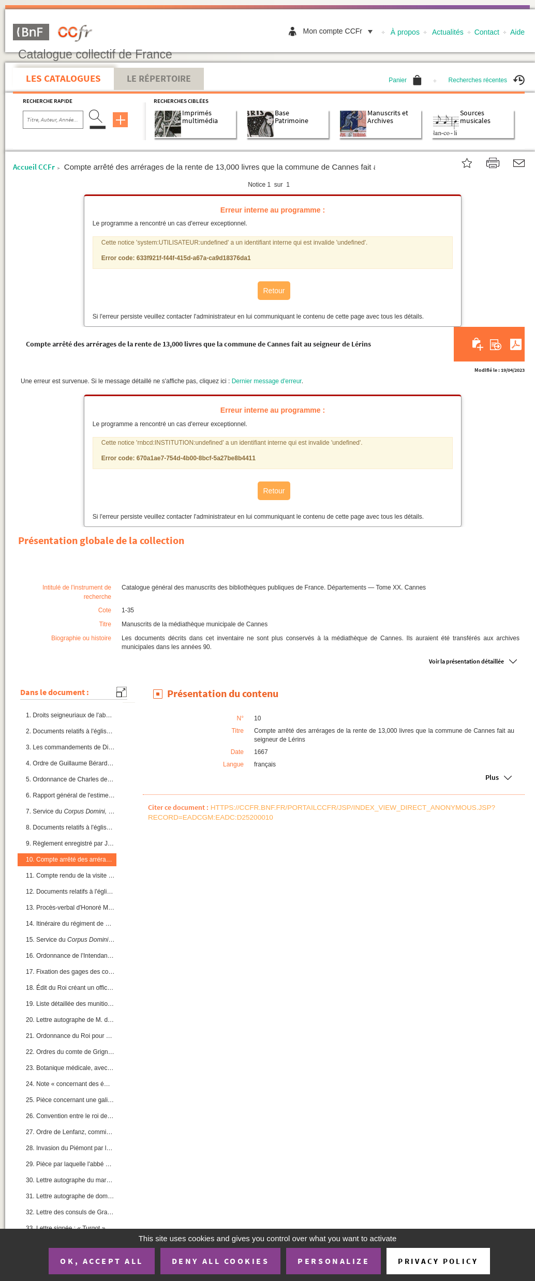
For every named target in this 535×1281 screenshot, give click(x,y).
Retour (274, 291)
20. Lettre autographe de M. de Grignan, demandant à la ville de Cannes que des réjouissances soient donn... (70, 1019)
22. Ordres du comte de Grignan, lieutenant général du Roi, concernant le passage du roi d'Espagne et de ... (70, 1052)
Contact (486, 32)
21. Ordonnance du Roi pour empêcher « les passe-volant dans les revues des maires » (70, 1035)
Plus (492, 777)
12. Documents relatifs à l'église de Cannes (70, 891)
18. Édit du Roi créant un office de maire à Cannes (70, 987)
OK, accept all (101, 1261)
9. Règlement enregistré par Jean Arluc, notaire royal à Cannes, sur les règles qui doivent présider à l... (70, 843)
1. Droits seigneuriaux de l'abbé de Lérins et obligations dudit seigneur (70, 715)
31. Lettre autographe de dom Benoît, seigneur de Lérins (70, 1196)
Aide (517, 32)
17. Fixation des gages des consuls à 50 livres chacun (70, 971)
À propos (405, 32)
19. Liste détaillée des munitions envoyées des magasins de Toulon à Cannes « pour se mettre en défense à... (70, 1003)
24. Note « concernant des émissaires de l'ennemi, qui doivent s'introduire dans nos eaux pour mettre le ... (70, 1084)
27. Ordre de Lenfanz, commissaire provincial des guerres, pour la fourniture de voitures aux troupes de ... (70, 1132)
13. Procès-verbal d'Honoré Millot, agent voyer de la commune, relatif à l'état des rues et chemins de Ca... (70, 907)
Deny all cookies (220, 1261)
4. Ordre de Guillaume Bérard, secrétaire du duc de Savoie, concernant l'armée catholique (70, 763)
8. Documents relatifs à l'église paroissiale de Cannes (70, 827)
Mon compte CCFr (340, 31)
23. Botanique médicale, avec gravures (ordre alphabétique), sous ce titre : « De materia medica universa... (70, 1068)
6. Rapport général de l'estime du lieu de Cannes (70, 795)
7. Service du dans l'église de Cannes (70, 811)
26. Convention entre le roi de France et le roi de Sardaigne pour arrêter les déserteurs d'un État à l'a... (70, 1116)
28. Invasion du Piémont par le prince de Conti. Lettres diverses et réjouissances (70, 1148)
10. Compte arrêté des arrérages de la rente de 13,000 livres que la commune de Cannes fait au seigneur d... (70, 859)
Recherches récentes (487, 80)
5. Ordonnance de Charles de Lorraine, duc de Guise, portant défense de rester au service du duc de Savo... (70, 779)
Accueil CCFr (34, 167)
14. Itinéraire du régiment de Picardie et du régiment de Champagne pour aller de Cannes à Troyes (70, 923)
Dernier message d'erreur (267, 381)
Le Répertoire (159, 78)
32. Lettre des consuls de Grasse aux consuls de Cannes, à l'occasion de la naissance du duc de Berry (70, 1212)
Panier (405, 80)
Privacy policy (438, 1261)
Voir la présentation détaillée (466, 661)
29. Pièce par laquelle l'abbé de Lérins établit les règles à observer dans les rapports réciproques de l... (70, 1164)
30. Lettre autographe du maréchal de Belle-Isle (70, 1180)
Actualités (448, 32)
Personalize (333, 1261)
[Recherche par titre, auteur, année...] (53, 120)
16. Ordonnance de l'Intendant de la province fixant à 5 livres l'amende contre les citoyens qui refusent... (70, 955)
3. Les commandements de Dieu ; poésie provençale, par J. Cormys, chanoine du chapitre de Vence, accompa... (70, 747)
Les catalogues (63, 78)
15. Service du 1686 (70, 939)
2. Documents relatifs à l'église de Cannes (70, 731)
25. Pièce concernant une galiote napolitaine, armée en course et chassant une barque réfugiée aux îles (70, 1100)
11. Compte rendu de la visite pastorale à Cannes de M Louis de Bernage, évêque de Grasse (70, 875)
